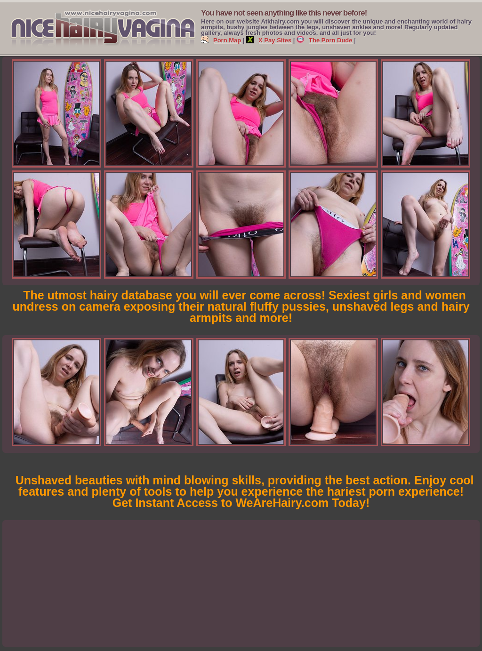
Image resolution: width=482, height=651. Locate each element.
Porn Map (221, 40)
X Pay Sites (268, 40)
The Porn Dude (324, 40)
